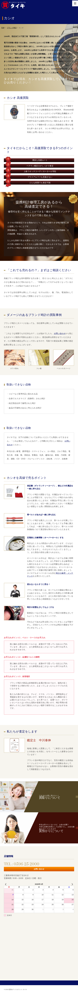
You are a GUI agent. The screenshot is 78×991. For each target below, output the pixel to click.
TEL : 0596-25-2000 (21, 864)
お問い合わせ (59, 333)
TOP (3, 28)
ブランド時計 (12, 28)
